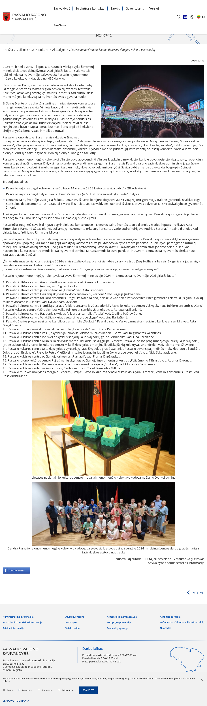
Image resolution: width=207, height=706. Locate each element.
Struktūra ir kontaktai (90, 8)
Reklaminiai (65, 691)
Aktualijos (58, 50)
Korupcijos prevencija (117, 620)
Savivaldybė (62, 8)
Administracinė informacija (19, 615)
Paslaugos (71, 620)
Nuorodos (162, 623)
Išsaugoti (89, 692)
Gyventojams (135, 8)
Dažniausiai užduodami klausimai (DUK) (180, 619)
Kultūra (43, 50)
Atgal (198, 593)
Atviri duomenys (75, 615)
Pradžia (8, 50)
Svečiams (60, 25)
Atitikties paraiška (167, 615)
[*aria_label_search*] (179, 17)
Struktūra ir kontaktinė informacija (24, 620)
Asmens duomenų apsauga (120, 615)
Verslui (154, 8)
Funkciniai (25, 691)
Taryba (115, 8)
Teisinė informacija (14, 625)
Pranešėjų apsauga (115, 625)
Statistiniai (45, 691)
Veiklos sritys (26, 50)
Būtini (8, 691)
